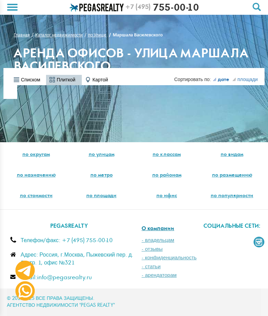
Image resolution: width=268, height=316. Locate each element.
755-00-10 (162, 8)
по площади (101, 196)
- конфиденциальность (169, 257)
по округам (36, 155)
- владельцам (158, 240)
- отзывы (152, 249)
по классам (167, 155)
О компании (158, 229)
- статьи (151, 266)
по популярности (232, 196)
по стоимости (36, 196)
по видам (232, 155)
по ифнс (166, 196)
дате (221, 80)
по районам (166, 175)
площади (245, 79)
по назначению (36, 175)
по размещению (232, 175)
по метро (101, 175)
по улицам (101, 155)
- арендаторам (159, 275)
